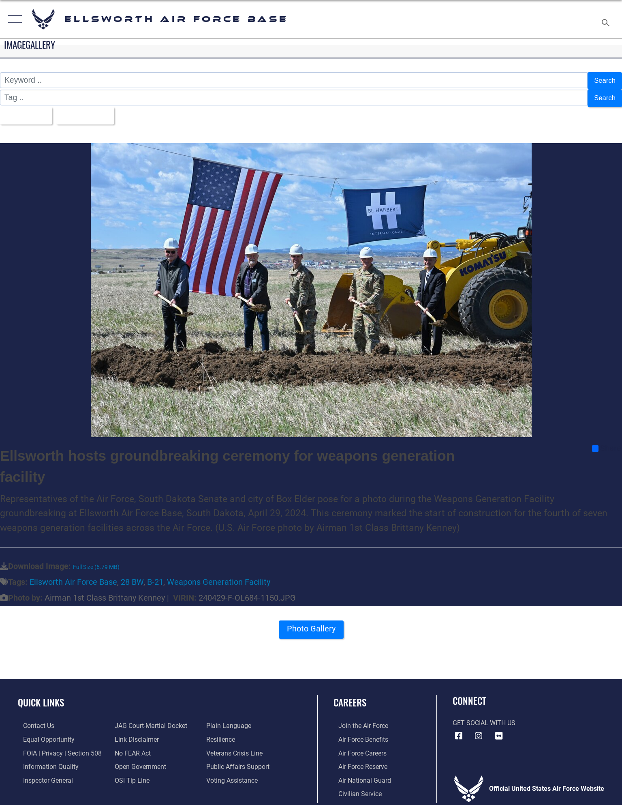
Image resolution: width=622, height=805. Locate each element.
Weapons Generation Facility (218, 577)
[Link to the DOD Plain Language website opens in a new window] (230, 721)
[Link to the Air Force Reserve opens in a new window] (358, 761)
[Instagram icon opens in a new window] (478, 731)
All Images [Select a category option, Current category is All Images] (26, 111)
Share (606, 443)
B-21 (155, 577)
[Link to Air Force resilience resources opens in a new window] (222, 734)
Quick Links (41, 697)
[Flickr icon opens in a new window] (499, 731)
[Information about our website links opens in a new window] (135, 734)
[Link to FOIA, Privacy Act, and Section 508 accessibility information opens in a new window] (57, 748)
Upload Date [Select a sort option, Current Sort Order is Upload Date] (92, 111)
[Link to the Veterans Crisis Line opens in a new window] (236, 748)
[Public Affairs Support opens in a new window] (239, 761)
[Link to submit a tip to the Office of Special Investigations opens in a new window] (130, 775)
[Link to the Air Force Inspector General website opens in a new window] (43, 775)
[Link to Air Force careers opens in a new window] (357, 748)
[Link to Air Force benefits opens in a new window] (358, 734)
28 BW (132, 577)
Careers (349, 697)
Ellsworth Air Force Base (73, 577)
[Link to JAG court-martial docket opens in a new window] (149, 721)
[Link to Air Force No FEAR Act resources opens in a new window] (131, 748)
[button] (13, 19)
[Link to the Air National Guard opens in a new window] (359, 775)
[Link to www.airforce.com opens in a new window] (358, 721)
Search (603, 79)
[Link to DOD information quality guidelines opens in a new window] (45, 761)
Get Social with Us (484, 718)
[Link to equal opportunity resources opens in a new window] (43, 734)
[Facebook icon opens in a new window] (459, 731)
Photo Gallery (311, 626)
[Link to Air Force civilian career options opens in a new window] (355, 788)
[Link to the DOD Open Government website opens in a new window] (139, 761)
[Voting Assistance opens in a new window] (234, 775)
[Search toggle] (607, 19)
